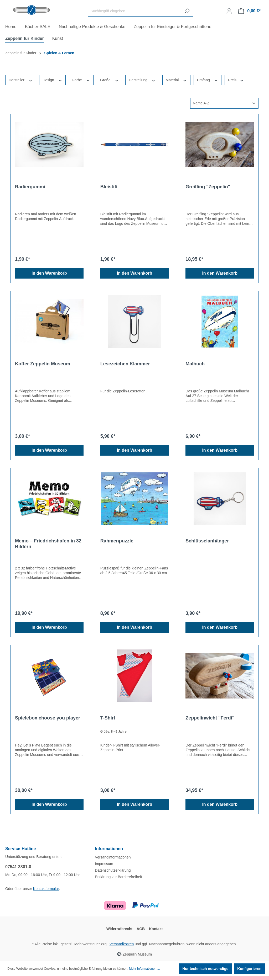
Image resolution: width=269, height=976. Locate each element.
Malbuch (195, 363)
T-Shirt (107, 718)
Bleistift (109, 186)
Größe (109, 79)
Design (52, 79)
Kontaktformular (46, 889)
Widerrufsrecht (119, 929)
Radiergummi (30, 186)
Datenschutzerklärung (113, 870)
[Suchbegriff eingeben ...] (134, 11)
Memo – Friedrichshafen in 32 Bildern (48, 543)
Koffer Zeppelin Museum (42, 363)
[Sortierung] (224, 103)
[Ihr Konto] (229, 11)
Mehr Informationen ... (144, 968)
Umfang (207, 79)
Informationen (109, 848)
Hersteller (21, 79)
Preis (236, 79)
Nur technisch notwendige (205, 969)
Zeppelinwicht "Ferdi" (209, 718)
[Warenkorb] (249, 11)
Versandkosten (122, 944)
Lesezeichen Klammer (125, 363)
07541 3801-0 (18, 867)
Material (176, 79)
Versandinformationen (113, 857)
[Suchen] (187, 11)
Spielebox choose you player (47, 718)
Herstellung (142, 79)
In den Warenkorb (49, 273)
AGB (141, 929)
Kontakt (156, 929)
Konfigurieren (249, 969)
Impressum (104, 864)
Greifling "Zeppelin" (207, 186)
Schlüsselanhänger (207, 540)
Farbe (81, 79)
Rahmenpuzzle (116, 540)
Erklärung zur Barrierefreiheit (118, 877)
